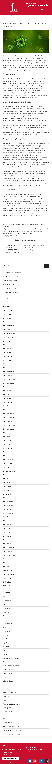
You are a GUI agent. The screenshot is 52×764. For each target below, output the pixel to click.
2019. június (7, 578)
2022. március (7, 494)
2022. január (7, 498)
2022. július (6, 479)
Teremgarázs (7, 708)
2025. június (7, 345)
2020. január (7, 566)
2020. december (8, 544)
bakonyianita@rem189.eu (32, 250)
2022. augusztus (8, 475)
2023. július (6, 433)
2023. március (7, 448)
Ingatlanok (6, 646)
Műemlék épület (8, 681)
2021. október (7, 509)
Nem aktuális (7, 685)
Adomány (6, 597)
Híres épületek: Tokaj (9, 288)
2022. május (7, 486)
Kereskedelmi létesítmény (11, 666)
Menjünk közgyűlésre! (10, 281)
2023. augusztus (8, 429)
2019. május (7, 582)
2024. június (7, 391)
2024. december (8, 368)
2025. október (7, 329)
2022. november (8, 463)
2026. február (7, 314)
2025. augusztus (8, 337)
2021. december (8, 501)
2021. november (8, 505)
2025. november (8, 326)
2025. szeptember (9, 333)
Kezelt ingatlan (8, 669)
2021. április (7, 528)
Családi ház (6, 608)
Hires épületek (7, 631)
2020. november (8, 547)
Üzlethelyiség (7, 711)
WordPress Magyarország (11, 734)
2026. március (7, 310)
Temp (5, 700)
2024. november (8, 371)
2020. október (7, 551)
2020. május (7, 559)
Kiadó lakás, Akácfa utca (11, 292)
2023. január (7, 456)
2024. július (6, 387)
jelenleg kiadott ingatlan (11, 658)
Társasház (6, 696)
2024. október (7, 375)
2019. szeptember (9, 574)
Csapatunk (6, 612)
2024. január (7, 410)
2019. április (7, 586)
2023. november (8, 417)
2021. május (7, 524)
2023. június (7, 436)
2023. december (8, 413)
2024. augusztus (8, 383)
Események (6, 620)
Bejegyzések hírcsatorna (11, 726)
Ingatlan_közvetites (9, 643)
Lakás (5, 677)
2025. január (7, 364)
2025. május (7, 348)
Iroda (4, 650)
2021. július (6, 517)
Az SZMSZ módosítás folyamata (13, 277)
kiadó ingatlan (7, 673)
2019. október (7, 570)
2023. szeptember (9, 425)
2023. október (7, 421)
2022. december (8, 459)
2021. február (7, 536)
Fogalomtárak (7, 623)
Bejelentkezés (7, 723)
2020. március (7, 563)
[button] (41, 9)
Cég (4, 604)
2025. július (6, 341)
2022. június (7, 482)
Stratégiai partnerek (9, 692)
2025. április (7, 352)
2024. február (7, 406)
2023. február (7, 452)
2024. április (7, 398)
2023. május (7, 440)
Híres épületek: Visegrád (11, 284)
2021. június (7, 521)
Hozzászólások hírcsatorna (12, 730)
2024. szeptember (9, 379)
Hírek (4, 627)
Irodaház (6, 654)
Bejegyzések (7, 601)
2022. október (7, 467)
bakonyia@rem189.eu (12, 252)
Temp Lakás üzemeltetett (11, 704)
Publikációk (6, 688)
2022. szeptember (9, 471)
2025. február (7, 360)
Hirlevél (5, 635)
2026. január (7, 318)
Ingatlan (5, 639)
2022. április (7, 490)
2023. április (7, 444)
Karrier (5, 662)
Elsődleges (6, 616)
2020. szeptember (9, 555)
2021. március (7, 532)
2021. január (7, 540)
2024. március (7, 402)
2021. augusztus (8, 513)
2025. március (7, 356)
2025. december (8, 322)
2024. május (7, 394)
